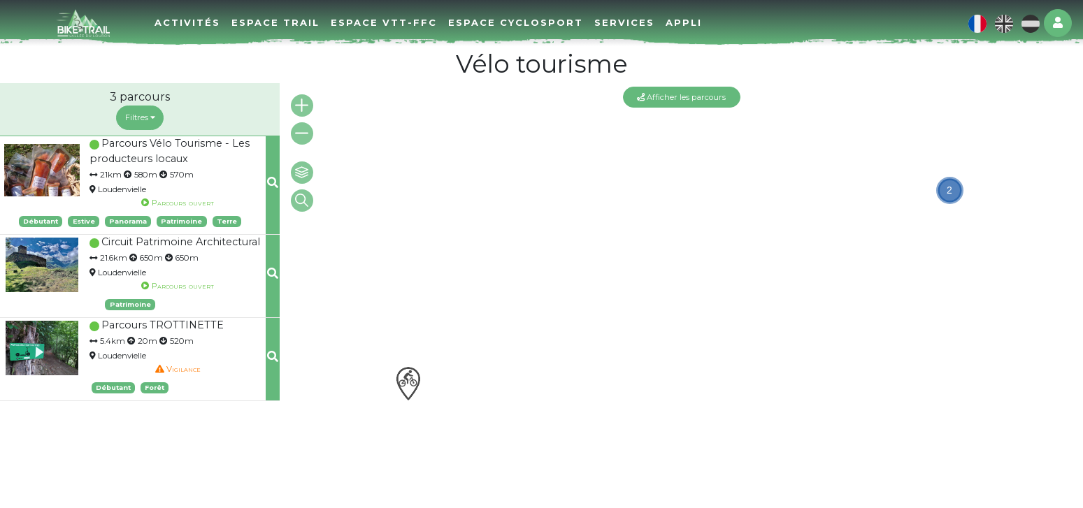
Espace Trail (275, 22)
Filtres (140, 117)
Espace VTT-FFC (384, 22)
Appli (684, 22)
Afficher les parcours (681, 97)
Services (624, 22)
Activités (187, 22)
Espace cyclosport (515, 22)
